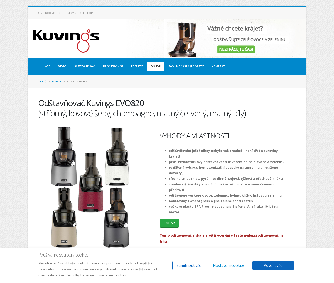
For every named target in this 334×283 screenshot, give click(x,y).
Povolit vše (273, 265)
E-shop (86, 13)
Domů (42, 81)
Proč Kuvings (113, 66)
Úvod (46, 66)
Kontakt (218, 66)
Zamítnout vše (188, 265)
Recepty (137, 66)
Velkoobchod (49, 13)
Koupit (169, 223)
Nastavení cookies (229, 265)
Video (62, 66)
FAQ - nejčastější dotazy (186, 66)
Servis (70, 13)
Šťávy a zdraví (84, 66)
